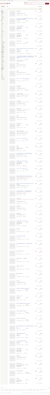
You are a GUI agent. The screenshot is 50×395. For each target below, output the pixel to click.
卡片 (1, 72)
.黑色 (18, 378)
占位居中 (5, 3)
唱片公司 (46, 389)
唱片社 (21, 389)
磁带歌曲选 (19, 213)
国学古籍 (2, 48)
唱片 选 (39, 390)
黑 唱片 (5, 390)
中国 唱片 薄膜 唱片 (42, 389)
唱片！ (3, 389)
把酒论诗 (25, 187)
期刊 (1, 14)
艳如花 (23, 22)
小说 (1, 21)
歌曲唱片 (37, 390)
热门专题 (3, 6)
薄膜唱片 (19, 389)
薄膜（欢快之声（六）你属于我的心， (22, 258)
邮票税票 (2, 57)
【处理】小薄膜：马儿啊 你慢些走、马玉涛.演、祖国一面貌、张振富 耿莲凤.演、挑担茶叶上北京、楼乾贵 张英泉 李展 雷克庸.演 (25, 57)
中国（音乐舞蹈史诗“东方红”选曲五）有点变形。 (23, 303)
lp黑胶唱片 (38, 389)
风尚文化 (25, 156)
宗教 (1, 32)
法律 (1, 29)
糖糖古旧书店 (27, 74)
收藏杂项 (2, 67)
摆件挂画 (2, 76)
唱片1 (27, 390)
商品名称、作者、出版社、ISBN (28, 3)
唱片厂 (42, 390)
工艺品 (2, 65)
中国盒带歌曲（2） (20, 348)
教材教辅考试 (2, 47)
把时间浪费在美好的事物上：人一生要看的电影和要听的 (24, 153)
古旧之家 (25, 96)
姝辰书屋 (24, 66)
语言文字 (2, 23)
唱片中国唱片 (6, 389)
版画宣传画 (2, 56)
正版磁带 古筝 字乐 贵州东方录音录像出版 (23, 288)
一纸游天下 (27, 231)
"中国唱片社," (34, 389)
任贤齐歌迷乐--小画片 (19, 123)
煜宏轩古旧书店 (24, 225)
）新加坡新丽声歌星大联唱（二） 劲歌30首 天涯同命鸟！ (25, 243)
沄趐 (26, 290)
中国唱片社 (27, 389)
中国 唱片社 (24, 389)
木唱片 (25, 390)
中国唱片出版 (30, 390)
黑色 (18, 63)
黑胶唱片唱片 (10, 390)
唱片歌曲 (34, 390)
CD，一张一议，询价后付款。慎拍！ (22, 138)
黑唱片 (7, 390)
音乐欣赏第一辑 (19, 363)
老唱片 (19, 390)
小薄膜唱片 (31, 389)
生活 (1, 39)
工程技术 (2, 41)
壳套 (1, 75)
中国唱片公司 (22, 390)
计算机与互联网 (3, 42)
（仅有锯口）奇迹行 (20, 93)
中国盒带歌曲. (19, 33)
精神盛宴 (24, 43)
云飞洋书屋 (24, 353)
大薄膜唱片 (2, 390)
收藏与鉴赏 (2, 49)
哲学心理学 (2, 31)
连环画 (2, 55)
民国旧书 (2, 13)
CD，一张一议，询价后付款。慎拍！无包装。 (23, 78)
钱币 (1, 58)
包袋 (1, 74)
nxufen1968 (26, 337)
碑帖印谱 (2, 59)
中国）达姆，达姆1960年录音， (21, 318)
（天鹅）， (19, 228)
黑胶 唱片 (17, 390)
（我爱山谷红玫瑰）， (20, 273)
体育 (1, 40)
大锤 (24, 127)
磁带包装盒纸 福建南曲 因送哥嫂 (21, 333)
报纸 (1, 15)
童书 (1, 38)
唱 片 (1, 389)
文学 (1, 22)
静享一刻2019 (25, 38)
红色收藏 (2, 66)
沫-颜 (24, 112)
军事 (1, 30)
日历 (1, 73)
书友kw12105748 (28, 53)
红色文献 (2, 50)
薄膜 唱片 (16, 389)
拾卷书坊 (24, 216)
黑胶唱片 (14, 390)
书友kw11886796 (28, 373)
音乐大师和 (19, 108)
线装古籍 (2, 12)
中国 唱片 (10, 389)
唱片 (7, 6)
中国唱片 (13, 389)
